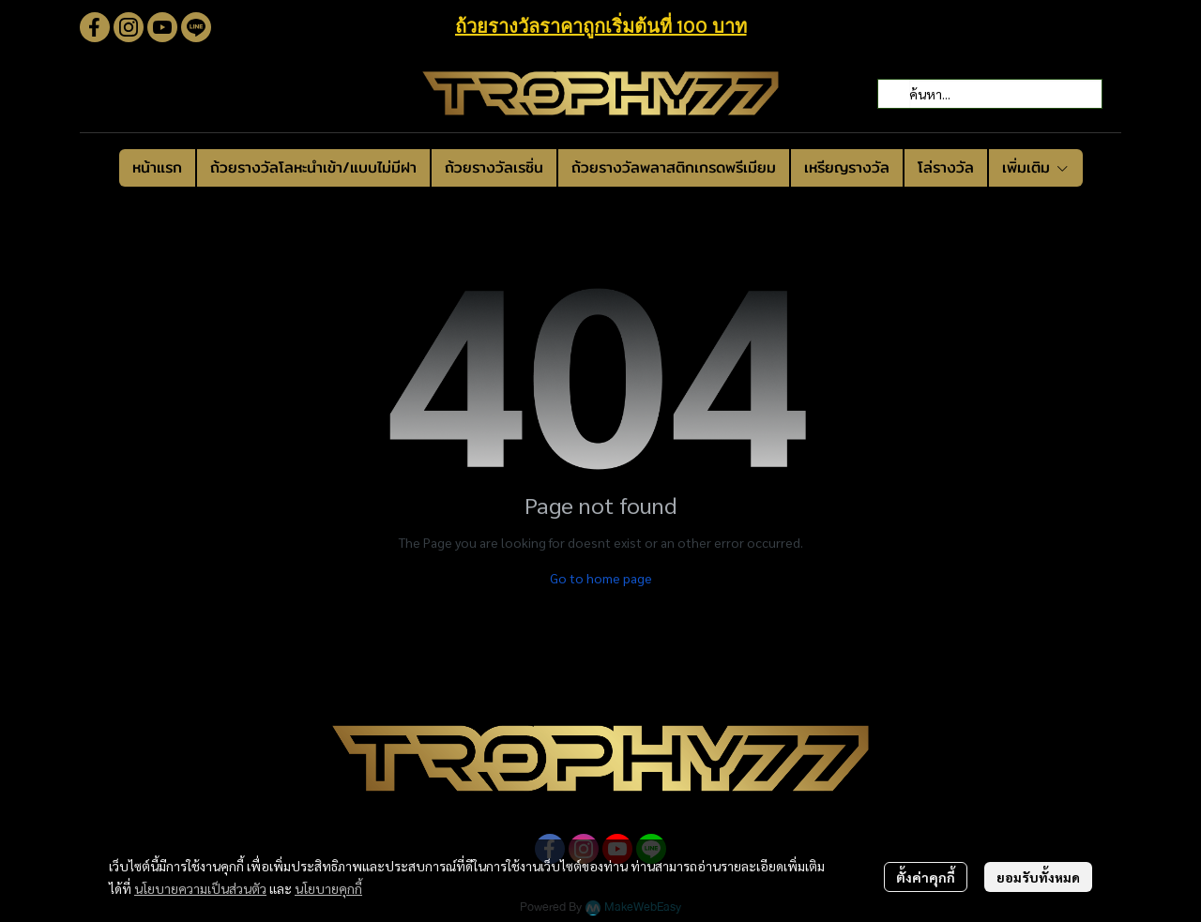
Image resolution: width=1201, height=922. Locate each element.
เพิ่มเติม (1036, 167)
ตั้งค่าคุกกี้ (925, 877)
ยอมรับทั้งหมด (1038, 877)
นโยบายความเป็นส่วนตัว (200, 888)
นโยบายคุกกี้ (328, 888)
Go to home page (601, 577)
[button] (990, 93)
